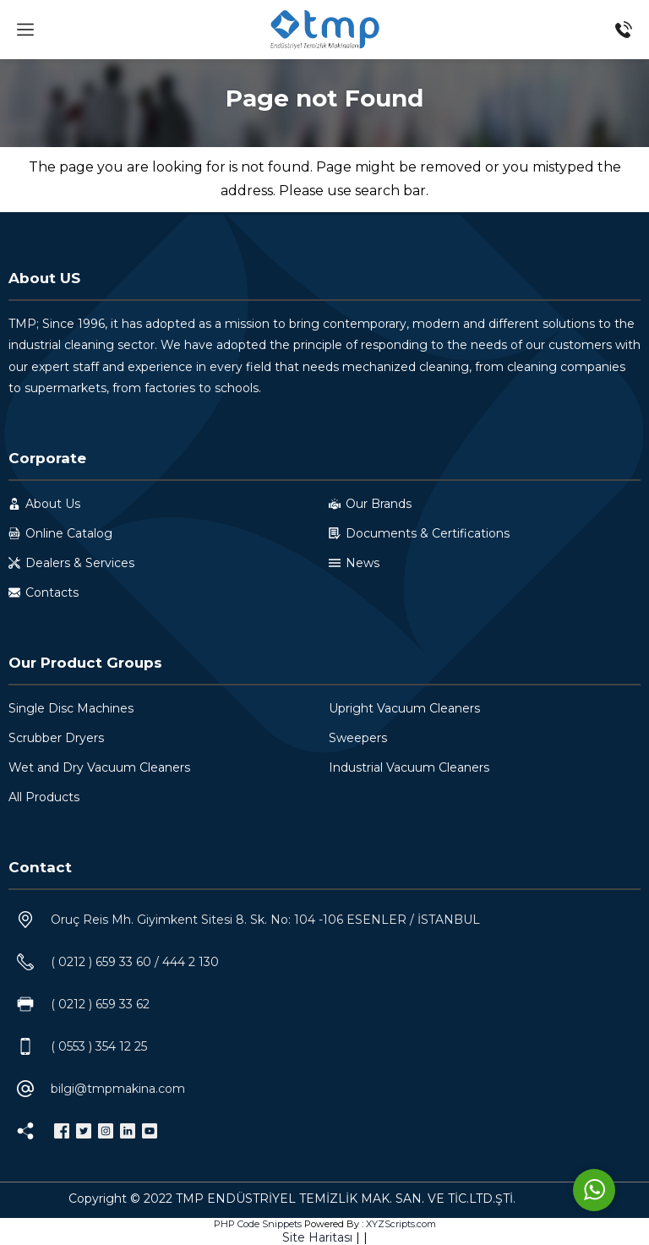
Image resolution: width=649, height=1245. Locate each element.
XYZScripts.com (401, 1224)
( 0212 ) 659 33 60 (101, 961)
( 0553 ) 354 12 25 (99, 1046)
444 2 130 (190, 961)
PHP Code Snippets (258, 1224)
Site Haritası (317, 1237)
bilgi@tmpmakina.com (118, 1088)
